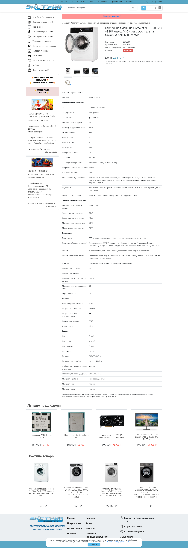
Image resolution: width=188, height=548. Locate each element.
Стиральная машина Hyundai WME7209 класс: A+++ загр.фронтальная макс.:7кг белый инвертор (111, 492)
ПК (72, 2)
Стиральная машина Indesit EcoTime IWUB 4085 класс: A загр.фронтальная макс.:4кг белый (41, 492)
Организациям (117, 2)
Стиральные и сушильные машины (112, 23)
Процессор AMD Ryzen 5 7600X (41, 436)
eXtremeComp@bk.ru (134, 531)
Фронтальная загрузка (140, 23)
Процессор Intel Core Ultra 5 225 (76, 436)
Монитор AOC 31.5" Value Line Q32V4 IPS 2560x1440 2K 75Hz (146, 437)
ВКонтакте (127, 537)
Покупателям (102, 2)
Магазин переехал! (111, 16)
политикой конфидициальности (116, 542)
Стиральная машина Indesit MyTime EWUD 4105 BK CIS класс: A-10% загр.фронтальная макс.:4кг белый (76, 492)
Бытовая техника (87, 23)
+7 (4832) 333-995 (154, 2)
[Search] (98, 8)
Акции (90, 2)
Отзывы (71, 533)
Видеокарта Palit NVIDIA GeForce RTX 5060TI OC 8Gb (111, 436)
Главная (65, 23)
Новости (129, 2)
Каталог (64, 2)
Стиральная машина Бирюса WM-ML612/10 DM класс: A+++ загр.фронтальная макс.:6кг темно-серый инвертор (146, 492)
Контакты (81, 2)
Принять (94, 544)
